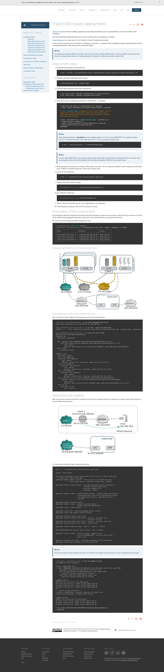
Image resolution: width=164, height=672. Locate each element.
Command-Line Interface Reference (35, 61)
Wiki (64, 658)
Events (82, 10)
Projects (23, 652)
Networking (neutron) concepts (38, 43)
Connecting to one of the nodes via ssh (38, 88)
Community (92, 10)
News (22, 662)
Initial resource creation (31, 90)
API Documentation (68, 656)
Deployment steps (29, 82)
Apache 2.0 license (135, 658)
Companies (45, 658)
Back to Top (138, 2)
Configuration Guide (29, 58)
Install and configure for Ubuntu (38, 50)
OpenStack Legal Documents (89, 631)
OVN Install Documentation (37, 52)
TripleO (54, 32)
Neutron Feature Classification (33, 68)
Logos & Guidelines (89, 652)
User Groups (45, 652)
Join (128, 10)
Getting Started (67, 654)
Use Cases (72, 10)
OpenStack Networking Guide (33, 55)
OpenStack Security (26, 654)
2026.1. (78, 2)
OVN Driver (27, 65)
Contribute (45, 660)
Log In (137, 10)
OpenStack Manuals (68, 652)
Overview (31, 39)
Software (61, 10)
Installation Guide (29, 37)
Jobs (43, 656)
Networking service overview (37, 41)
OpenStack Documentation (39, 25)
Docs (121, 10)
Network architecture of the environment (38, 86)
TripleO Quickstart (58, 40)
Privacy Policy (87, 656)
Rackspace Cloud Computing (129, 660)
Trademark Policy (89, 654)
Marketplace (105, 10)
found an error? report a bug (125, 630)
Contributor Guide (29, 71)
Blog (115, 10)
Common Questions (27, 656)
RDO (53, 37)
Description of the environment (33, 84)
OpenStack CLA (88, 658)
